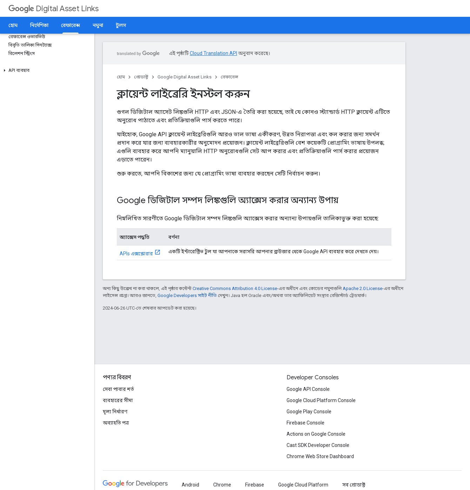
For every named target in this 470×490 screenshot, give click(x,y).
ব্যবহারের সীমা (118, 400)
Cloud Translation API (213, 53)
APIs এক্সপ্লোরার (136, 253)
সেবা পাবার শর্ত (118, 389)
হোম (13, 25)
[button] (46, 70)
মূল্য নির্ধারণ (115, 411)
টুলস (121, 25)
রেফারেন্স (229, 77)
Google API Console (308, 389)
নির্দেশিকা (39, 25)
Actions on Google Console (316, 434)
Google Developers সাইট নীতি (187, 295)
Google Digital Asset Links (184, 77)
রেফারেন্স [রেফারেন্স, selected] (70, 25)
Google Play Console (309, 411)
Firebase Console (305, 423)
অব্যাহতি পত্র (116, 423)
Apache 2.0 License (362, 288)
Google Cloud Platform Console (321, 400)
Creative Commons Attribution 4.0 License (235, 288)
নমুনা (98, 25)
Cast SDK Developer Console (318, 445)
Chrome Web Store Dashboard (320, 456)
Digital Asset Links (53, 8)
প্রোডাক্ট (141, 77)
